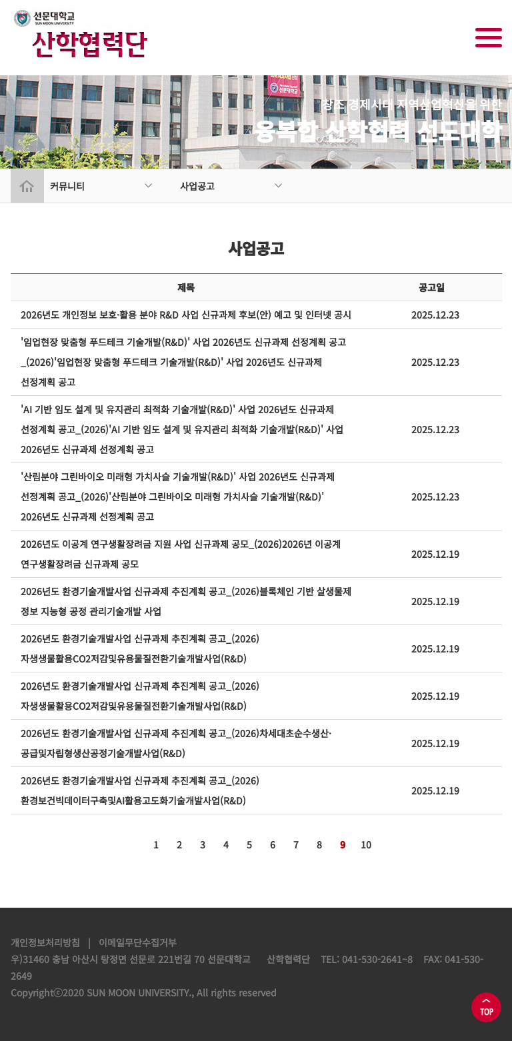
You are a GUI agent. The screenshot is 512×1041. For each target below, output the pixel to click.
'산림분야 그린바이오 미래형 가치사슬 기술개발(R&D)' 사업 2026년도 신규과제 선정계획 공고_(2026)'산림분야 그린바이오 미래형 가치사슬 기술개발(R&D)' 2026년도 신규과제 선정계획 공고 (178, 496)
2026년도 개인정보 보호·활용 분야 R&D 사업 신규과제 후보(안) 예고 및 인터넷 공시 (186, 314)
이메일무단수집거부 (138, 942)
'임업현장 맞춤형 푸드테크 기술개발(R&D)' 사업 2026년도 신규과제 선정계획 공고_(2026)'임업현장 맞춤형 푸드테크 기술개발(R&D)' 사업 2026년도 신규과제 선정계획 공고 (183, 362)
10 (366, 844)
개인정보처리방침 (45, 942)
